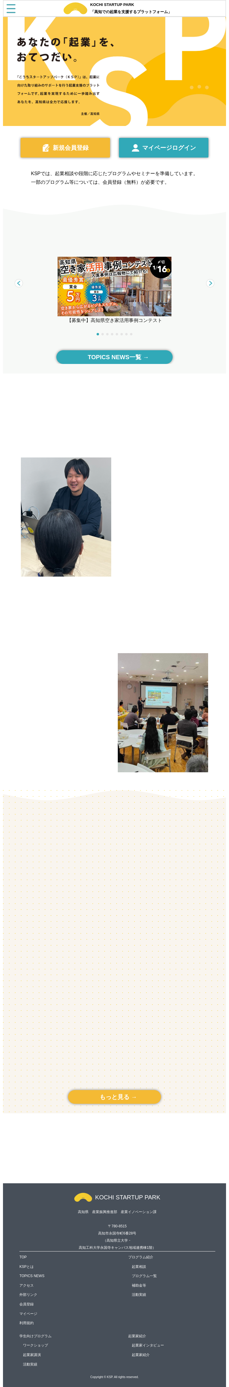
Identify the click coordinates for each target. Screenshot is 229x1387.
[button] (210, 283)
